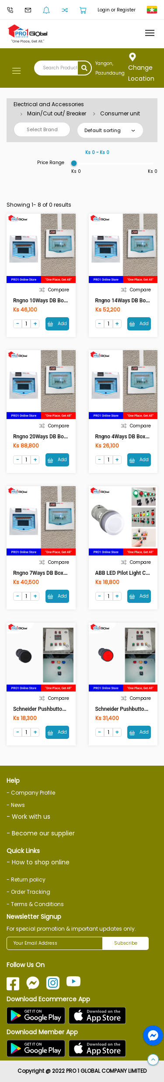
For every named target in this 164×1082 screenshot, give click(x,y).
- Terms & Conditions (35, 904)
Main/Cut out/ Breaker (56, 113)
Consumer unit (120, 113)
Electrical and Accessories (49, 104)
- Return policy (26, 879)
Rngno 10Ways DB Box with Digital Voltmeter (66, 300)
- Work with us (28, 816)
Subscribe (125, 943)
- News (16, 805)
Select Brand (42, 129)
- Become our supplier (41, 833)
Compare (54, 290)
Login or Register (117, 10)
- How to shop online (38, 862)
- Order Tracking (28, 892)
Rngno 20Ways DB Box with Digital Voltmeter (66, 437)
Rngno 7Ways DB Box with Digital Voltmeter (64, 573)
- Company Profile (31, 792)
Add (57, 323)
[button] (153, 1060)
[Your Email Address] (55, 943)
